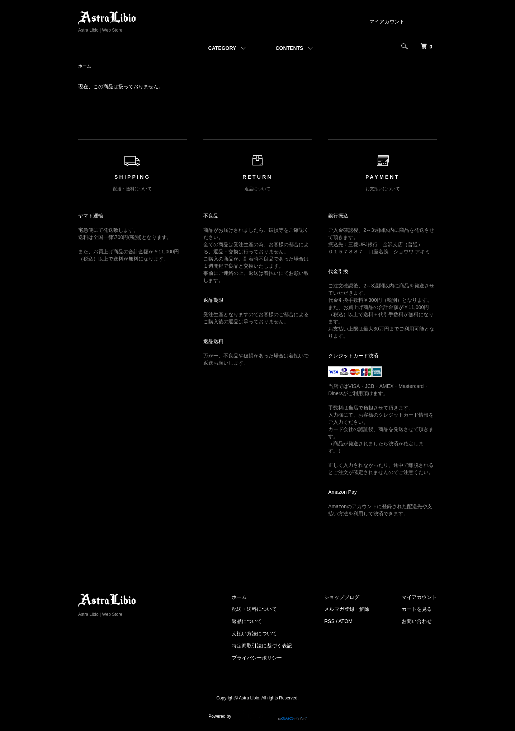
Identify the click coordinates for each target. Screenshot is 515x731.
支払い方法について (254, 633)
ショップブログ (341, 597)
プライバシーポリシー (257, 658)
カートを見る (417, 609)
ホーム (84, 66)
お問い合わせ (417, 621)
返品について (247, 621)
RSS (329, 621)
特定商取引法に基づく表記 (262, 645)
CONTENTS (289, 48)
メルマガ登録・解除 (346, 609)
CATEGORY (222, 48)
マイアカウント (387, 21)
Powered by (257, 713)
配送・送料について (254, 609)
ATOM (346, 621)
